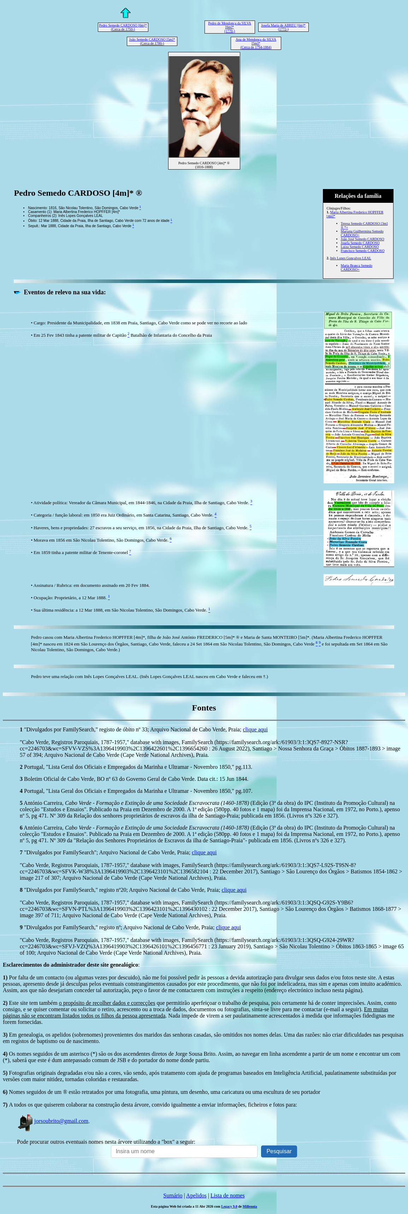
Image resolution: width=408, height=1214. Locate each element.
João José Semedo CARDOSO (362, 239)
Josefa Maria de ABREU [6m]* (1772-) (283, 27)
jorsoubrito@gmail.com (52, 1121)
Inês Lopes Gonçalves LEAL (350, 258)
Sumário (172, 1195)
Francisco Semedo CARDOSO (363, 251)
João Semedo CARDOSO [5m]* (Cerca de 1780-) (152, 41)
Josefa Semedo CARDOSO (360, 243)
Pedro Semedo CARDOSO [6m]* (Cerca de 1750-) (123, 27)
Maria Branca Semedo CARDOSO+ (356, 267)
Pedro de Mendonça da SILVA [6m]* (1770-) (229, 27)
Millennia (250, 1206)
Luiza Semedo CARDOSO (360, 247)
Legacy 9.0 (229, 1206)
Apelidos (196, 1195)
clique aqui (255, 729)
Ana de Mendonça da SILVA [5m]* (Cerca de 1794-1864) (256, 43)
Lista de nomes (228, 1195)
